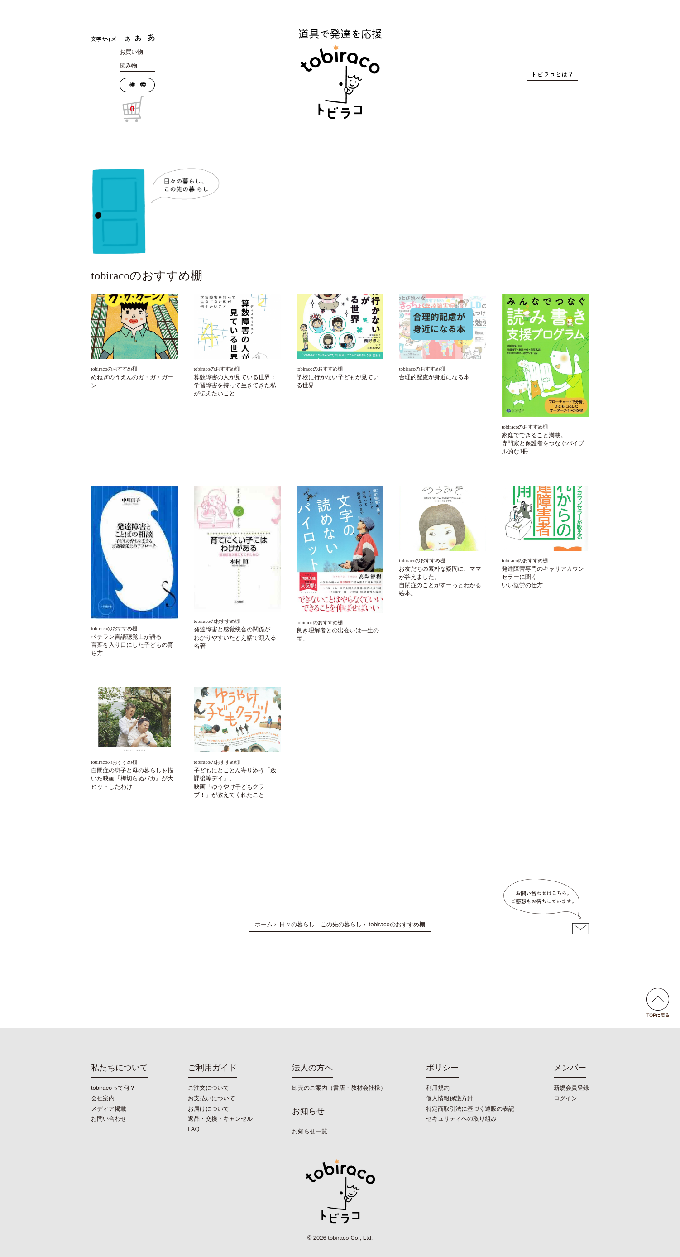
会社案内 (103, 1098)
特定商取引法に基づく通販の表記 (470, 1108)
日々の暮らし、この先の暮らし (320, 924)
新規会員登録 (571, 1087)
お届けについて (208, 1108)
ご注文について (208, 1087)
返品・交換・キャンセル (220, 1118)
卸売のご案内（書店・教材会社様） (339, 1087)
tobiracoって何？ (113, 1087)
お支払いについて (211, 1098)
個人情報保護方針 (449, 1098)
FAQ (194, 1129)
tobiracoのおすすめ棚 (114, 368)
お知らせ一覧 (309, 1131)
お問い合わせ (108, 1118)
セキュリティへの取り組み (461, 1118)
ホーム (264, 924)
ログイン (565, 1098)
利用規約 (438, 1087)
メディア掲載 (108, 1108)
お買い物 (131, 51)
